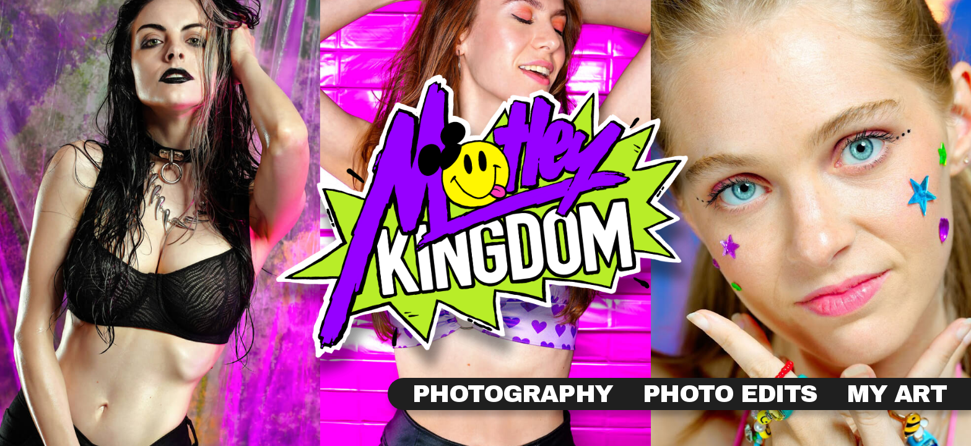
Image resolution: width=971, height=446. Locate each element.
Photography (512, 394)
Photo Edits (730, 394)
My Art (896, 394)
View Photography (485, 228)
